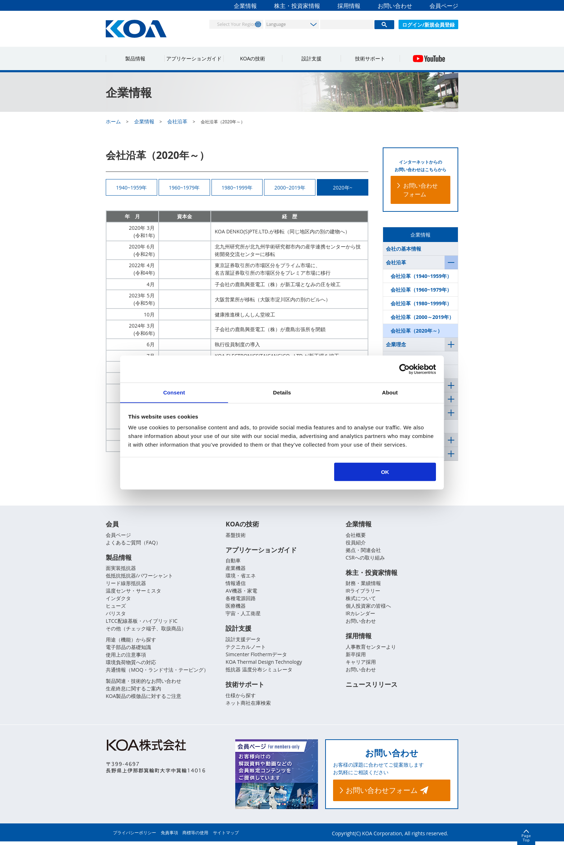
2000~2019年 (289, 188)
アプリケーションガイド (194, 58)
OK (385, 472)
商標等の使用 (195, 836)
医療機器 (236, 608)
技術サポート (370, 58)
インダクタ (118, 601)
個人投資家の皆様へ (368, 608)
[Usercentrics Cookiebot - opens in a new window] (404, 369)
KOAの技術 (252, 58)
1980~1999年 (237, 188)
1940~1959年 (131, 188)
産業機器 (236, 570)
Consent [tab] (174, 392)
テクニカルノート (246, 650)
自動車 (233, 563)
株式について (361, 601)
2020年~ (342, 188)
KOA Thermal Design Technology (264, 665)
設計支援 (311, 58)
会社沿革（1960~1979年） (421, 289)
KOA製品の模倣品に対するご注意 (143, 698)
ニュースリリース (371, 688)
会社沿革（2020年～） (416, 330)
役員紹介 (356, 544)
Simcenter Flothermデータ (256, 657)
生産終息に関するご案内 (133, 691)
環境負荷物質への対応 (131, 665)
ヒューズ (116, 608)
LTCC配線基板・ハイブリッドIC (141, 623)
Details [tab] (282, 392)
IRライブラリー (363, 593)
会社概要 (356, 537)
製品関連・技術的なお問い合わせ (143, 683)
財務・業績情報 (363, 586)
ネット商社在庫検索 (248, 706)
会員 (112, 526)
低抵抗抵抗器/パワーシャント (139, 578)
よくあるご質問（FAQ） (133, 544)
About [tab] (390, 392)
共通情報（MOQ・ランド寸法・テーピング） (157, 672)
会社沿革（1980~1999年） (421, 303)
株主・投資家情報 (297, 6)
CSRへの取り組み (365, 559)
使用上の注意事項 (126, 657)
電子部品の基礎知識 (128, 650)
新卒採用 (356, 657)
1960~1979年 (184, 188)
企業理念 (396, 344)
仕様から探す (241, 698)
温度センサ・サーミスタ (133, 593)
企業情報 (245, 6)
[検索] (347, 24)
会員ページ (443, 6)
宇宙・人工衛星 (243, 616)
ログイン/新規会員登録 (428, 24)
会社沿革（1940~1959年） (421, 276)
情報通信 (236, 586)
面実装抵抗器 (121, 570)
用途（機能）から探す (131, 642)
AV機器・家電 (241, 593)
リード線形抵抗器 (126, 586)
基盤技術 (236, 537)
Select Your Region (230, 24)
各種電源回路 (241, 601)
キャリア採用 (361, 665)
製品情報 (135, 58)
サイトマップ (226, 836)
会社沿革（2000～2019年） (422, 317)
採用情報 (348, 6)
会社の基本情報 (403, 248)
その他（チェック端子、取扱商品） (146, 631)
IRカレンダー (361, 616)
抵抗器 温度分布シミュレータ (259, 672)
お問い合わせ (395, 6)
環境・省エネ (241, 578)
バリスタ (116, 616)
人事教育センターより (371, 650)
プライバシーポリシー (134, 836)
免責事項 (169, 836)
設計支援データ (243, 642)
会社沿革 (396, 262)
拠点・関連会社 (363, 552)
